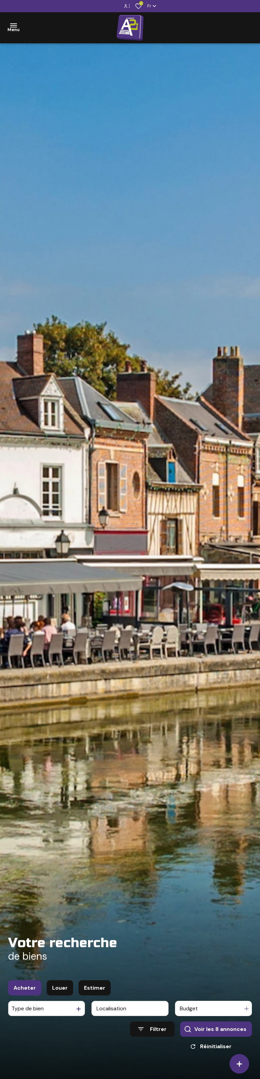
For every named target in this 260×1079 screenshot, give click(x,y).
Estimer (94, 990)
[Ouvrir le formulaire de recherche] (152, 1032)
